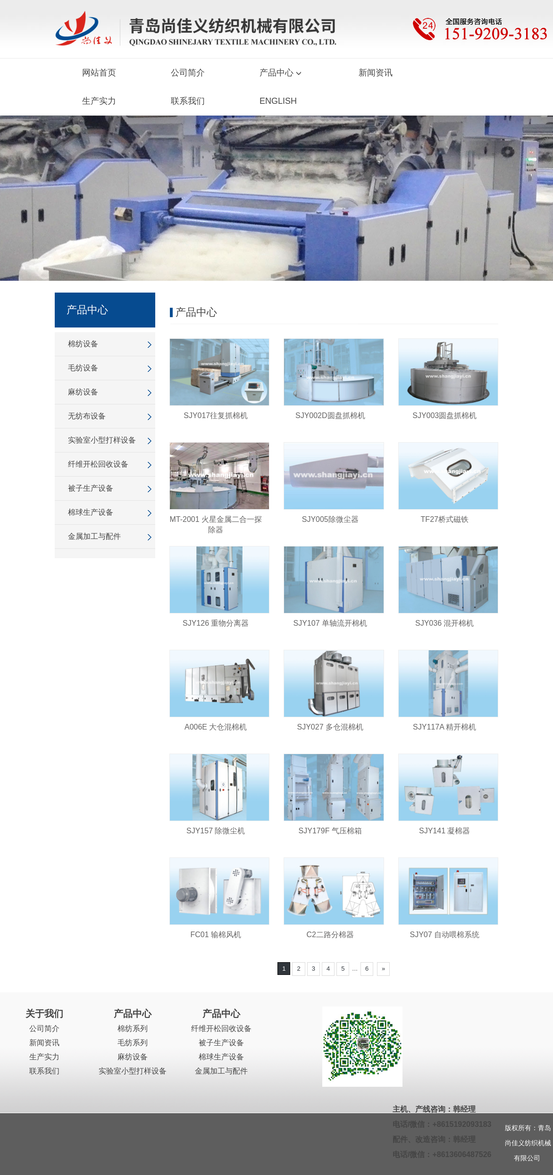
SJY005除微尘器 (330, 519)
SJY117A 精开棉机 (444, 727)
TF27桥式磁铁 (445, 519)
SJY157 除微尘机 (215, 831)
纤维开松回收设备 (98, 464)
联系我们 (188, 101)
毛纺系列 (132, 1043)
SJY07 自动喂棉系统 (444, 935)
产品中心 (282, 73)
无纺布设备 (87, 416)
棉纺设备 (83, 344)
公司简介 (188, 72)
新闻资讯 (376, 72)
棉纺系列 (132, 1028)
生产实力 (99, 101)
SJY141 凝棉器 (444, 831)
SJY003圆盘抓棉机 (444, 415)
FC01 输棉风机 (215, 935)
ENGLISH (278, 101)
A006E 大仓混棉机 (215, 727)
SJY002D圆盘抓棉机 (330, 415)
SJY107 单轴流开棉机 (330, 623)
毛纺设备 (83, 368)
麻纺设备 (83, 392)
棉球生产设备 (90, 512)
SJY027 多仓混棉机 (330, 727)
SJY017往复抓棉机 (216, 415)
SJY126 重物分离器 (216, 623)
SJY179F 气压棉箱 (330, 831)
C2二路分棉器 (330, 935)
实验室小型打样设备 (102, 440)
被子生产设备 (90, 488)
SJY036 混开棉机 (444, 623)
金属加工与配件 (94, 536)
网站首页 (99, 72)
